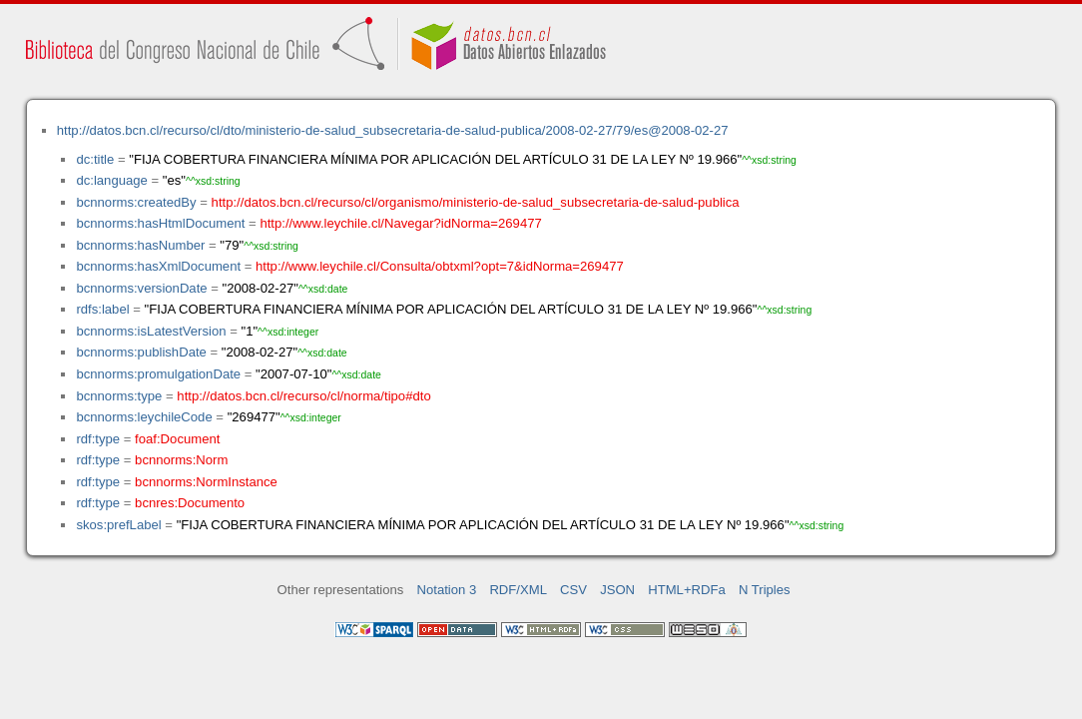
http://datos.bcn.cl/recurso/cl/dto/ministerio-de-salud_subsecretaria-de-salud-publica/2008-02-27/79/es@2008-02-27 (393, 130)
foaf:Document (177, 438)
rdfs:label (102, 309)
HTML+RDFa (687, 589)
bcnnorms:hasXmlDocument (158, 266)
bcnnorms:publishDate (141, 352)
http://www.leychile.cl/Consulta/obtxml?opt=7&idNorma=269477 (440, 266)
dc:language (111, 180)
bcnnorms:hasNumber (140, 245)
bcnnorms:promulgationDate (158, 373)
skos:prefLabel (118, 524)
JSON (617, 589)
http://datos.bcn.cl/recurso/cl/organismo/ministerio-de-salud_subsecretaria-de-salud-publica (476, 202)
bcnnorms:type (119, 395)
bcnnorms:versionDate (141, 288)
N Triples (765, 589)
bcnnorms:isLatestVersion (151, 331)
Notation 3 (447, 589)
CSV (573, 589)
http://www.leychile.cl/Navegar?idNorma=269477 (400, 223)
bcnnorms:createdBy (136, 202)
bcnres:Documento (190, 502)
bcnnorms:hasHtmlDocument (160, 223)
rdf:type (98, 438)
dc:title (95, 159)
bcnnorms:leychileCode (144, 416)
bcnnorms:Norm (181, 459)
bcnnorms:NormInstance (206, 481)
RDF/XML (518, 589)
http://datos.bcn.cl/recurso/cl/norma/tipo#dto (303, 395)
